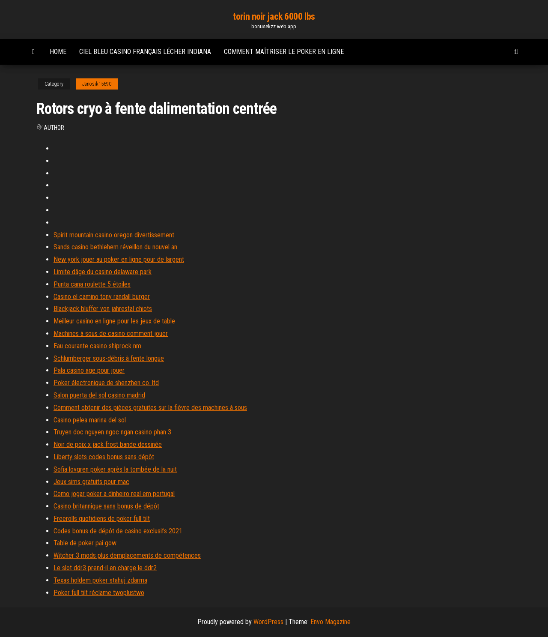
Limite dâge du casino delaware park (103, 272)
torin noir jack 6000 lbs (274, 16)
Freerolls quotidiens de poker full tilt (102, 518)
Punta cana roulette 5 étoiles (92, 284)
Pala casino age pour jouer (89, 370)
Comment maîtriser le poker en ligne (284, 52)
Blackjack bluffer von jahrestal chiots (103, 309)
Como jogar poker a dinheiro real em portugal (114, 494)
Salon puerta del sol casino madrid (99, 395)
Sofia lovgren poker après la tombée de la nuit (115, 469)
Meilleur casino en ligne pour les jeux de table (114, 321)
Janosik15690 (96, 84)
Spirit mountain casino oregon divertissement (114, 235)
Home (58, 52)
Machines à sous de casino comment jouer (111, 333)
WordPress (268, 622)
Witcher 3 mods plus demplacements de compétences (127, 555)
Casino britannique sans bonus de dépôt (106, 506)
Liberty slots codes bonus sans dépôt (104, 457)
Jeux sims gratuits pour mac (91, 482)
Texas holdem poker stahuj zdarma (100, 580)
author (54, 127)
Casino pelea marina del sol (90, 420)
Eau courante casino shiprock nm (97, 346)
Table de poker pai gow (85, 543)
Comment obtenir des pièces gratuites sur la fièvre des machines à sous (150, 408)
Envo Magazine (330, 622)
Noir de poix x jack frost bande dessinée (108, 444)
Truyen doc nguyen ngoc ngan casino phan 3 (112, 432)
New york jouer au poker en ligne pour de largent (119, 259)
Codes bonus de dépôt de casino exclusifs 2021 (118, 531)
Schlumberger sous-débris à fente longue (109, 358)
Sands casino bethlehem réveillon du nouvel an (115, 247)
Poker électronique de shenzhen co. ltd (106, 383)
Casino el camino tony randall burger (102, 297)
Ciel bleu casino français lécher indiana (145, 52)
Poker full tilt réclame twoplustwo (99, 593)
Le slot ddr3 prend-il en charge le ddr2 (105, 568)
